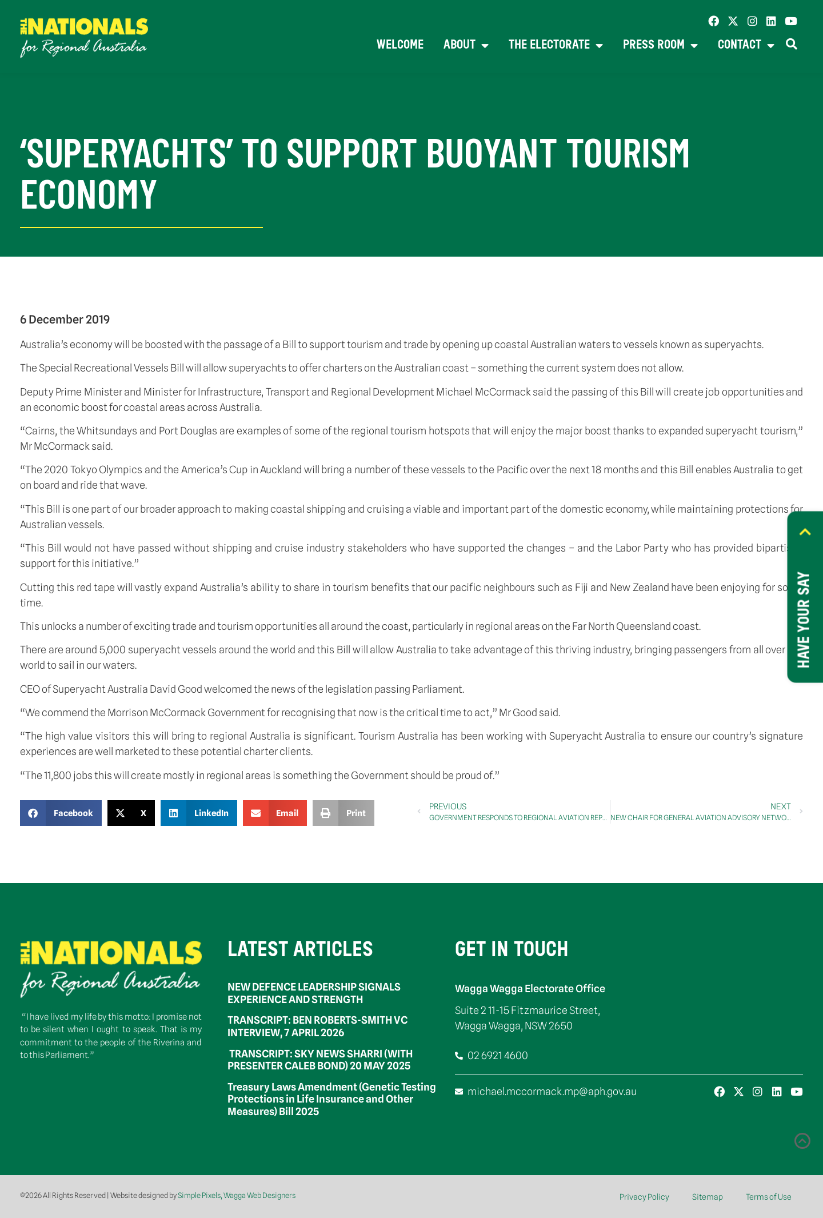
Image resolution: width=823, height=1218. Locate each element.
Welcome (400, 45)
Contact (746, 46)
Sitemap (707, 1196)
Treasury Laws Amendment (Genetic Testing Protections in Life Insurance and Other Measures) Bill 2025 (331, 1099)
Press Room (660, 46)
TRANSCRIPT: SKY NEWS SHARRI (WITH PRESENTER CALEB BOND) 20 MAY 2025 (320, 1060)
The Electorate (556, 46)
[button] (61, 813)
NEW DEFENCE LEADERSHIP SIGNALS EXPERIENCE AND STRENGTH (314, 993)
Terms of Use (769, 1196)
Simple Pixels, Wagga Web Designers (236, 1195)
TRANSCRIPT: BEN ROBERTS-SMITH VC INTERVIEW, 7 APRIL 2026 (317, 1026)
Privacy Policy (644, 1196)
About (466, 46)
